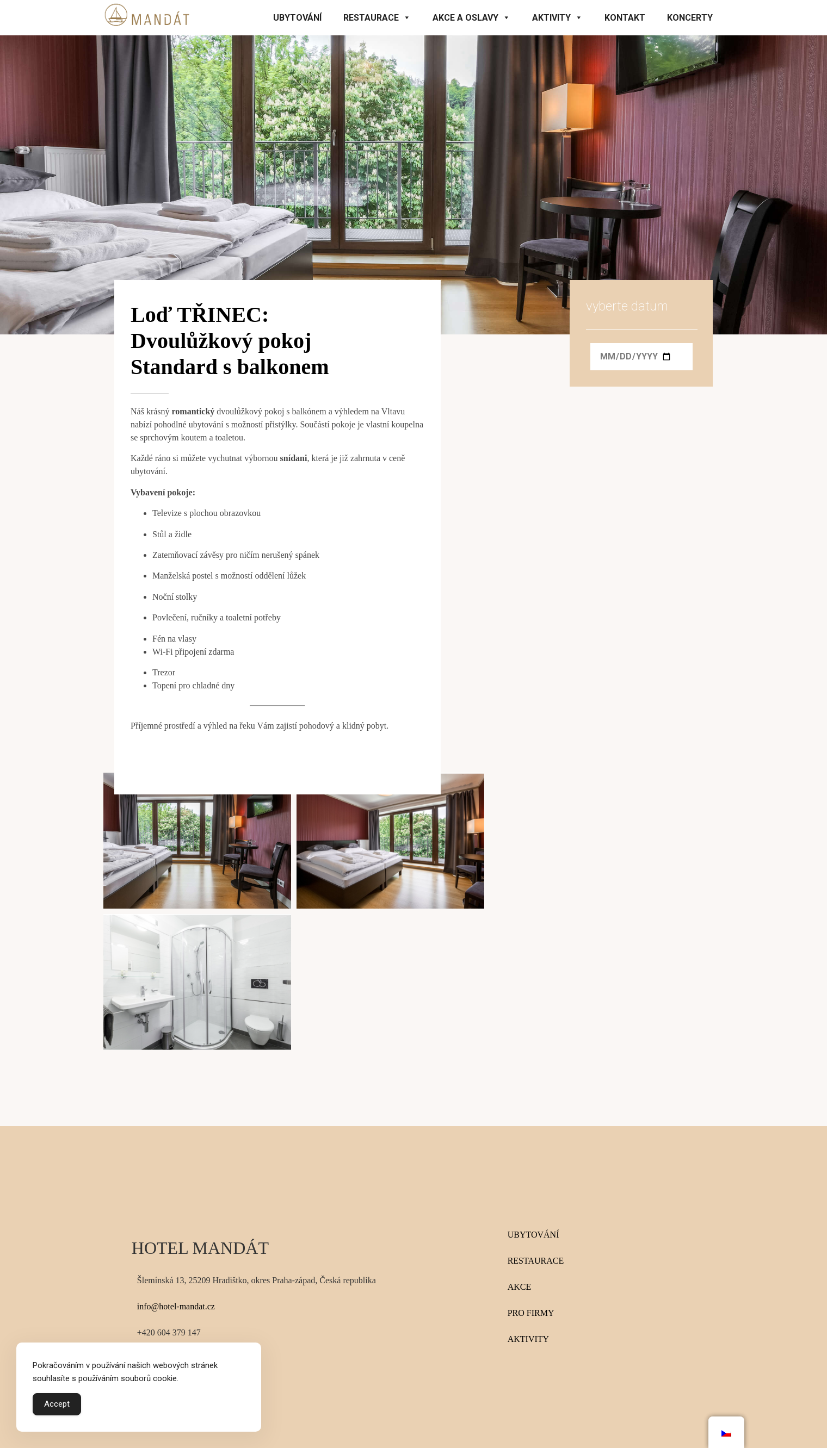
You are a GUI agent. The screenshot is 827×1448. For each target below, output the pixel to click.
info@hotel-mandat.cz (176, 1306)
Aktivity (557, 17)
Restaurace (377, 17)
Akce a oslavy (471, 17)
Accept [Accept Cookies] (57, 1404)
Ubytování (297, 18)
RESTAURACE (536, 1260)
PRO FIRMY (531, 1313)
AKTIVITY (528, 1339)
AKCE (520, 1286)
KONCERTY (690, 18)
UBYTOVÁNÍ (533, 1234)
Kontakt (624, 18)
